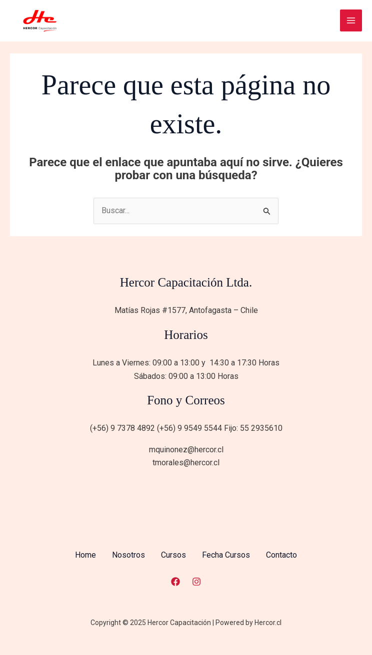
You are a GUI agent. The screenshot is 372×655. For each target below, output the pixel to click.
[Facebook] (175, 581)
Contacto (281, 555)
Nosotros (128, 555)
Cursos (173, 555)
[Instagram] (196, 581)
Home (85, 555)
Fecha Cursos (226, 555)
